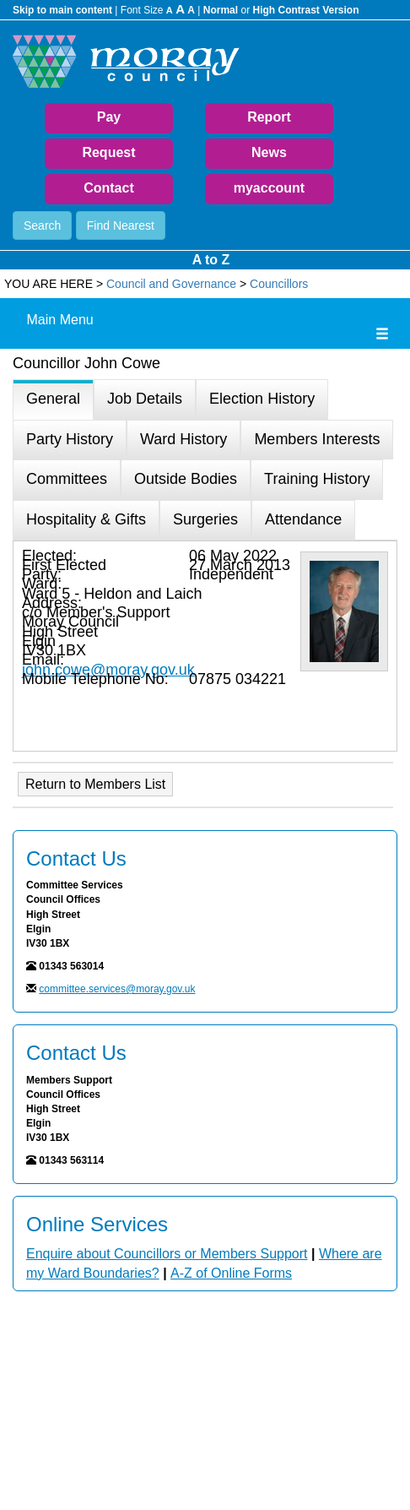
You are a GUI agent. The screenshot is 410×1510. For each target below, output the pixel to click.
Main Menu (60, 319)
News (269, 152)
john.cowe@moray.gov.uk (108, 669)
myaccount (269, 188)
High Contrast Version (305, 10)
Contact (109, 188)
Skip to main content (62, 10)
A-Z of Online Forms (231, 1273)
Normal (220, 10)
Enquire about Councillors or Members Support (167, 1254)
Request (108, 152)
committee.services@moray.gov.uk (117, 989)
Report (269, 117)
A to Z (211, 260)
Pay (109, 117)
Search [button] (42, 225)
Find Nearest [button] (120, 225)
